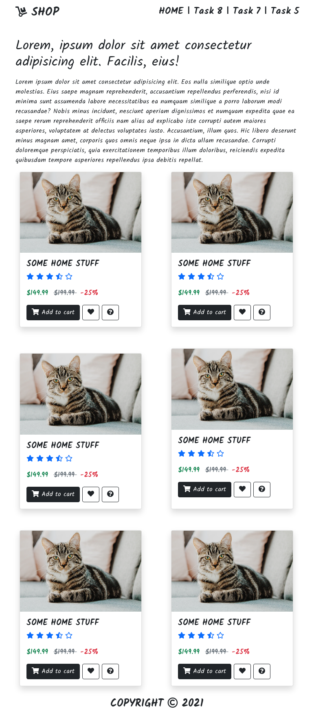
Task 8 (208, 11)
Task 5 (285, 11)
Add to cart (53, 312)
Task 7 (246, 11)
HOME (171, 11)
